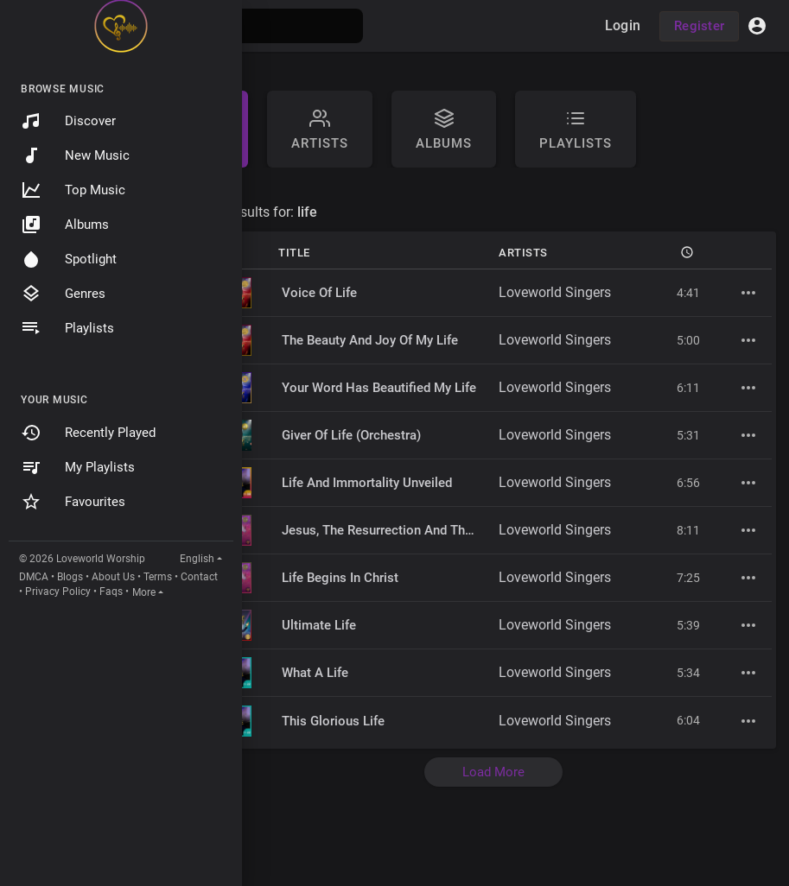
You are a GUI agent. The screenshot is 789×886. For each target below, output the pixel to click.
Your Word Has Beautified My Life (379, 388)
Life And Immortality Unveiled (367, 482)
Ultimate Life (319, 625)
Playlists (67, 328)
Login (622, 25)
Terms (157, 577)
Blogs (70, 577)
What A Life (315, 672)
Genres (63, 293)
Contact (199, 577)
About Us (113, 577)
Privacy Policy (58, 591)
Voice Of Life (319, 293)
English (197, 559)
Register (699, 26)
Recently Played (88, 432)
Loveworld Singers (555, 292)
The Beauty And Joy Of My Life (370, 340)
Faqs (111, 591)
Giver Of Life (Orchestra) (351, 435)
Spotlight (69, 259)
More (144, 592)
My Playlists (78, 467)
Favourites (73, 501)
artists (319, 129)
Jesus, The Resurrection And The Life (389, 530)
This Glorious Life (333, 721)
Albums (65, 224)
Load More (493, 772)
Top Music (73, 190)
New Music (75, 155)
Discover (68, 121)
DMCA (33, 577)
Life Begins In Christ (340, 577)
